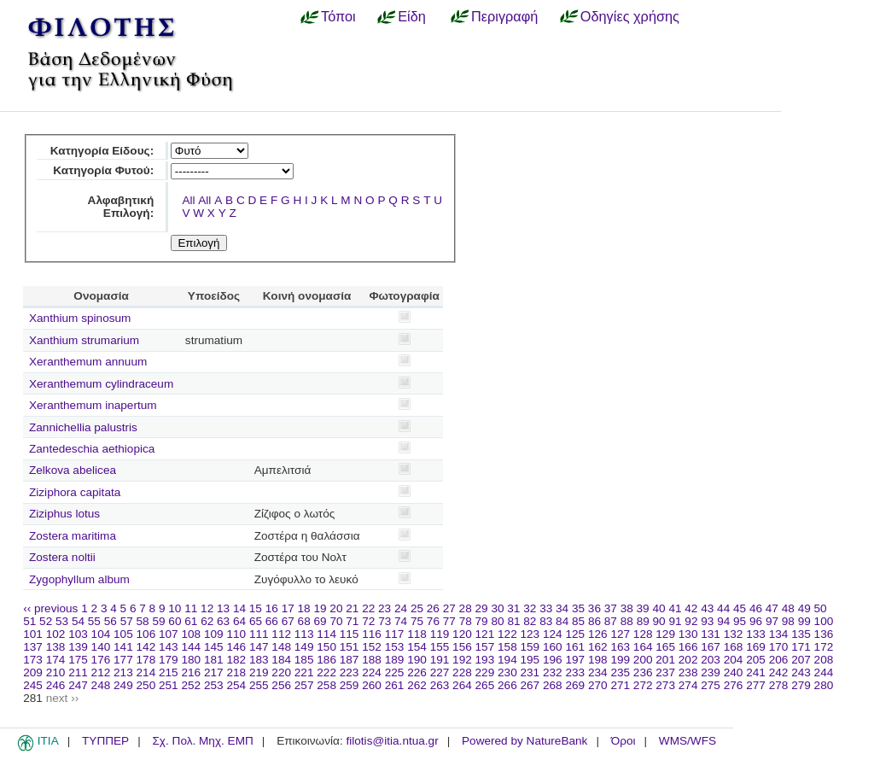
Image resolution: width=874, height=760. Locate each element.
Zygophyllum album (79, 579)
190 (417, 659)
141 (123, 646)
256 (281, 685)
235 (620, 672)
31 (513, 608)
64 (239, 621)
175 (78, 659)
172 (824, 646)
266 (507, 685)
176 (101, 659)
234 (598, 672)
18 (304, 608)
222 (326, 672)
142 (146, 646)
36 (594, 608)
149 (304, 646)
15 (255, 608)
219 (259, 672)
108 (191, 634)
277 (756, 685)
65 (255, 621)
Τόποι (338, 16)
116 (372, 634)
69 (320, 621)
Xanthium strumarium (84, 340)
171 (801, 646)
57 (126, 621)
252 (191, 685)
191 (440, 659)
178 (146, 659)
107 (168, 634)
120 (462, 634)
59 (158, 621)
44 (723, 608)
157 (485, 646)
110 (236, 634)
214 (146, 672)
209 (33, 672)
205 (756, 659)
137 (33, 646)
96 (755, 621)
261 (395, 685)
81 (513, 621)
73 (384, 621)
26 (433, 608)
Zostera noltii (62, 557)
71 (352, 621)
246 (56, 685)
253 (214, 685)
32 (529, 608)
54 (78, 621)
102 (56, 634)
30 (497, 608)
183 (259, 659)
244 (824, 672)
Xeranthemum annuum (88, 361)
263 (440, 685)
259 (349, 685)
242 (779, 672)
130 (688, 634)
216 (191, 672)
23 (384, 608)
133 (756, 634)
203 (710, 659)
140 (101, 646)
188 (372, 659)
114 (326, 634)
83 (545, 621)
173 (33, 659)
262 (417, 685)
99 (804, 621)
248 (101, 685)
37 (610, 608)
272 (643, 685)
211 (78, 672)
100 (824, 621)
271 (620, 685)
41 (674, 608)
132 (733, 634)
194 (507, 659)
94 (723, 621)
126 (598, 634)
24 (400, 608)
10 (174, 608)
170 (779, 646)
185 (304, 659)
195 (530, 659)
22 (368, 608)
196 (552, 659)
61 (190, 621)
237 (665, 672)
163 (620, 646)
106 (146, 634)
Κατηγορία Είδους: (102, 150)
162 (598, 646)
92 (691, 621)
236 (643, 672)
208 (824, 659)
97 (772, 621)
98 (788, 621)
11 (190, 608)
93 (707, 621)
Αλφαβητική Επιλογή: (121, 206)
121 (485, 634)
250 (146, 685)
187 (349, 659)
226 (417, 672)
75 (417, 621)
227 (440, 672)
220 (281, 672)
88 (627, 621)
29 (481, 608)
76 (433, 621)
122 (507, 634)
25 (417, 608)
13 (223, 608)
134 (779, 634)
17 (288, 608)
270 (598, 685)
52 (45, 621)
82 (529, 621)
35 (578, 608)
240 (733, 672)
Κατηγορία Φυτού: (103, 170)
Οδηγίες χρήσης (629, 16)
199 (620, 659)
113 (304, 634)
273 (665, 685)
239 (710, 672)
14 (239, 608)
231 (530, 672)
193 (485, 659)
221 (304, 672)
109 (214, 634)
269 (575, 685)
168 (733, 646)
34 (562, 608)
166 (688, 646)
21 (352, 608)
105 (123, 634)
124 (552, 634)
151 (349, 646)
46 (755, 608)
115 (349, 634)
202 (688, 659)
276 (733, 685)
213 (123, 672)
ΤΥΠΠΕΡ (105, 740)
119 (440, 634)
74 (400, 621)
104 (101, 634)
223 (349, 672)
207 (801, 659)
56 (110, 621)
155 (440, 646)
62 (207, 621)
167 (710, 646)
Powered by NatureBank (524, 740)
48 (788, 608)
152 (372, 646)
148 (281, 646)
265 (485, 685)
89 (643, 621)
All (188, 200)
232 (552, 672)
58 (143, 621)
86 (594, 621)
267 (530, 685)
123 (530, 634)
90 (659, 621)
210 (56, 672)
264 (462, 685)
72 (368, 621)
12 (207, 608)
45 (739, 608)
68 (304, 621)
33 (545, 608)
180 (191, 659)
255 (259, 685)
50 (820, 608)
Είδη (412, 16)
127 (620, 634)
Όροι (623, 740)
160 (552, 646)
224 (372, 672)
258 (326, 685)
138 (56, 646)
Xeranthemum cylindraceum (101, 383)
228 (462, 672)
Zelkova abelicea (72, 470)
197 (575, 659)
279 (801, 685)
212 (101, 672)
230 (507, 672)
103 (78, 634)
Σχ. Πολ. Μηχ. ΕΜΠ (202, 740)
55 (94, 621)
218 (236, 672)
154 (417, 646)
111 (259, 634)
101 (33, 634)
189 (395, 659)
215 (168, 672)
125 (575, 634)
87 (610, 621)
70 (335, 621)
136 (824, 634)
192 (462, 659)
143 (168, 646)
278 (779, 685)
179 (168, 659)
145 (214, 646)
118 (417, 634)
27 (449, 608)
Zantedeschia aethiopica (91, 448)
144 (191, 646)
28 (465, 608)
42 (691, 608)
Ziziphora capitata (74, 492)
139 (78, 646)
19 (319, 608)
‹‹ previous (50, 608)
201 (665, 659)
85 (578, 621)
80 (497, 621)
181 (214, 659)
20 (335, 608)
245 (33, 685)
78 (465, 621)
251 (168, 685)
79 (481, 621)
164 (643, 646)
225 (395, 672)
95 (739, 621)
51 (29, 621)
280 (824, 685)
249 (123, 685)
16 (271, 608)
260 (372, 685)
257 (304, 685)
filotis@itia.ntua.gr (392, 740)
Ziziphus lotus (64, 513)
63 (223, 621)
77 (449, 621)
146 (236, 646)
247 (78, 685)
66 (271, 621)
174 (56, 659)
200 (643, 659)
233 (575, 672)
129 (665, 634)
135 (801, 634)
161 (575, 646)
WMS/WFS (687, 740)
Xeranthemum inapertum (93, 405)
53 (61, 621)
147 (259, 646)
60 (174, 621)
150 (326, 646)
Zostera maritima (72, 535)
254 (236, 685)
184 (281, 659)
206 (779, 659)
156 (462, 646)
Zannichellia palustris (83, 427)
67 (288, 621)
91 (674, 621)
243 (801, 672)
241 (756, 672)
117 (395, 634)
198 (598, 659)
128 (643, 634)
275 (710, 685)
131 (710, 634)
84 (562, 621)
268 (552, 685)
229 (485, 672)
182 (236, 659)
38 (627, 608)
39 (643, 608)
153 (395, 646)
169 (756, 646)
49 (804, 608)
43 (707, 608)
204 (733, 659)
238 (688, 672)
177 (123, 659)
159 (530, 646)
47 (772, 608)
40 (658, 608)
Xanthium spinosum (80, 318)
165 (665, 646)
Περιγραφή (504, 16)
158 (507, 646)
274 (688, 685)
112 (281, 634)
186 (326, 659)
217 (214, 672)
